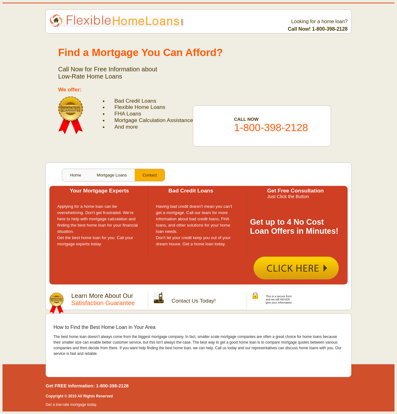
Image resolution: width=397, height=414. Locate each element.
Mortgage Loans (112, 175)
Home (75, 175)
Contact (150, 175)
